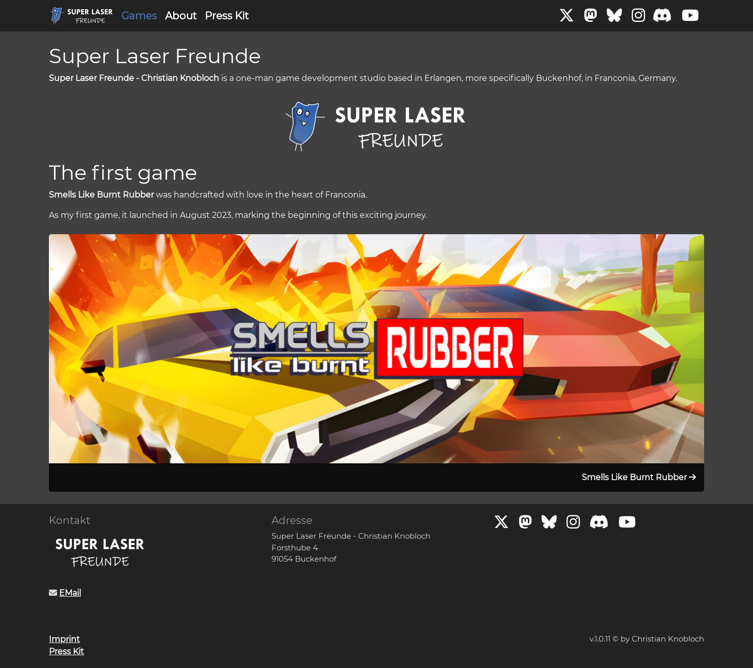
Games (139, 16)
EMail (70, 593)
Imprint (64, 639)
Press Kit (227, 16)
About (181, 16)
